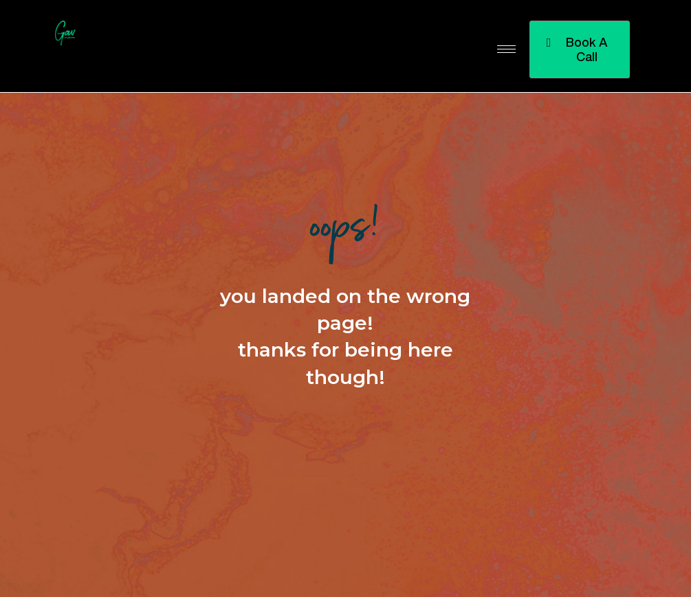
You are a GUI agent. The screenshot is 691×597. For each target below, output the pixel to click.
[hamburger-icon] (506, 49)
